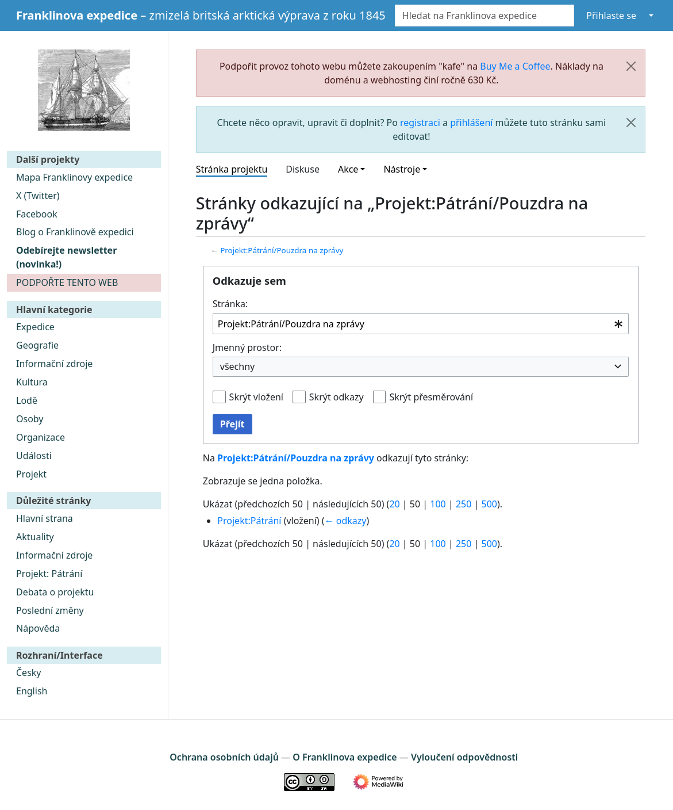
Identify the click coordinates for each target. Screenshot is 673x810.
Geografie (37, 345)
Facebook (36, 214)
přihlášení (471, 122)
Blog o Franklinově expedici (75, 232)
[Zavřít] (631, 66)
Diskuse (303, 169)
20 (394, 504)
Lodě (26, 400)
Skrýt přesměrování (431, 397)
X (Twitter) (38, 195)
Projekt (31, 474)
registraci (420, 122)
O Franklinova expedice (345, 757)
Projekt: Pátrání (49, 573)
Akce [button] (348, 169)
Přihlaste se (611, 15)
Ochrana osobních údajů (224, 757)
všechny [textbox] (237, 366)
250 (463, 504)
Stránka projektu (232, 169)
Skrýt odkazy (336, 397)
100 (437, 504)
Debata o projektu (55, 592)
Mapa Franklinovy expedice (74, 177)
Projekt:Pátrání (249, 520)
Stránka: (230, 303)
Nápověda (38, 628)
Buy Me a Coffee (515, 66)
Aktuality (35, 536)
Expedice (35, 326)
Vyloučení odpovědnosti (464, 757)
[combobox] (421, 323)
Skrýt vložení (256, 397)
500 (489, 504)
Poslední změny (50, 610)
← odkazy (346, 520)
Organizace (40, 437)
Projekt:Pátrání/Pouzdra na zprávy (281, 250)
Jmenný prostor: (247, 347)
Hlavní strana (44, 518)
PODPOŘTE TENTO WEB (67, 282)
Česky (28, 672)
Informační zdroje (54, 363)
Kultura (32, 382)
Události (34, 455)
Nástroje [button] (401, 169)
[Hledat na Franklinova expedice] (484, 15)
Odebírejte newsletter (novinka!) (66, 257)
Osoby (30, 418)
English (31, 691)
